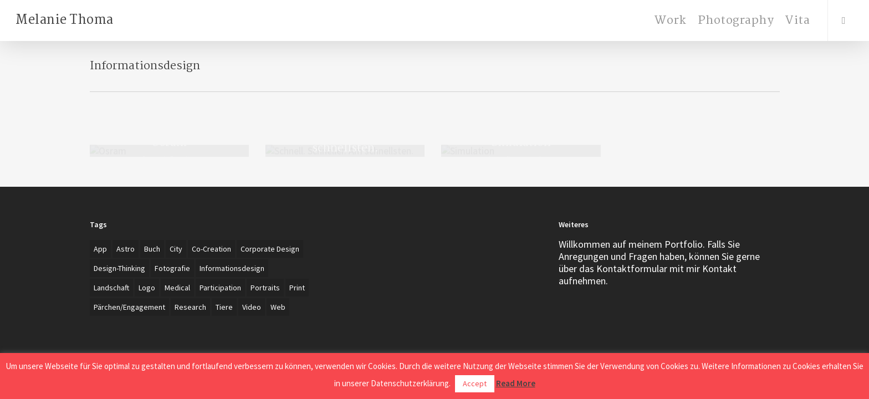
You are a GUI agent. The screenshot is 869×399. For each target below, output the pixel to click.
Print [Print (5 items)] (297, 288)
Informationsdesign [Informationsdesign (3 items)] (232, 268)
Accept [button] (475, 383)
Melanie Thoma (65, 20)
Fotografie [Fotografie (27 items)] (172, 268)
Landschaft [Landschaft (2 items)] (111, 288)
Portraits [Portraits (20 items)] (265, 288)
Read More (515, 383)
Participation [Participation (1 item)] (220, 288)
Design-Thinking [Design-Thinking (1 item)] (119, 268)
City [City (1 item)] (176, 249)
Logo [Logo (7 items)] (147, 288)
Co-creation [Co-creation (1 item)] (211, 249)
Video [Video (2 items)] (251, 307)
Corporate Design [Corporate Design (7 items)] (270, 249)
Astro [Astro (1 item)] (125, 249)
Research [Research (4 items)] (190, 307)
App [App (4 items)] (100, 249)
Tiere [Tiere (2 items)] (224, 307)
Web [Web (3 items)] (277, 307)
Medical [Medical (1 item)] (177, 288)
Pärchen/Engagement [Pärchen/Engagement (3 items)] (129, 307)
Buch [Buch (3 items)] (152, 249)
